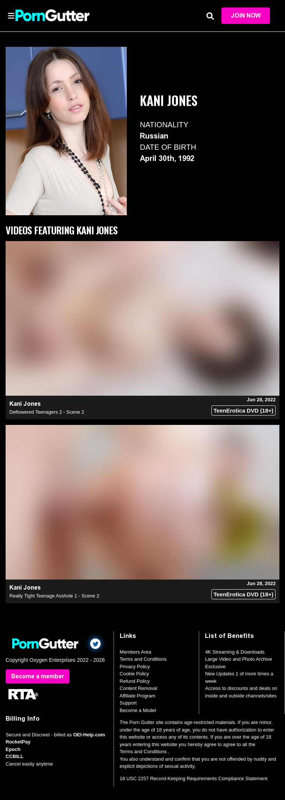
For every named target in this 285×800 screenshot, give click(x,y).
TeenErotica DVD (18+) (243, 410)
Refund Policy (135, 681)
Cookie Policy (134, 673)
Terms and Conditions (143, 659)
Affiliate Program (138, 696)
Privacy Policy (135, 666)
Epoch (13, 749)
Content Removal (138, 688)
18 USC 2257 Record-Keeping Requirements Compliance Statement (193, 778)
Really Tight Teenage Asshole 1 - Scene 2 (54, 596)
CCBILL (15, 756)
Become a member (37, 676)
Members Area (135, 652)
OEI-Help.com (89, 734)
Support (128, 703)
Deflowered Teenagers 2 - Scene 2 (46, 412)
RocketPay (18, 742)
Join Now (246, 15)
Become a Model (138, 710)
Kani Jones (25, 403)
